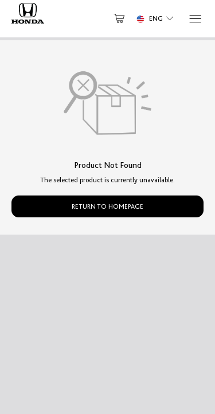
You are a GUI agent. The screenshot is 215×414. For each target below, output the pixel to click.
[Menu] (195, 19)
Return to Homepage (107, 206)
